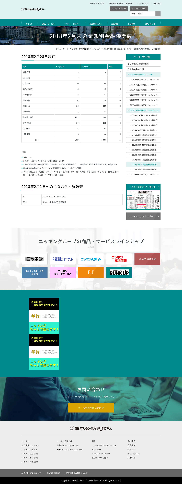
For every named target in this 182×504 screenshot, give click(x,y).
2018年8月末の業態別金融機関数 (144, 135)
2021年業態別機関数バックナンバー (144, 95)
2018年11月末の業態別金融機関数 (144, 120)
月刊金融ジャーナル (30, 464)
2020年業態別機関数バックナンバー (144, 100)
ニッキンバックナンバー (140, 216)
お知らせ (30, 22)
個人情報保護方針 (54, 492)
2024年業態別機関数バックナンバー (144, 79)
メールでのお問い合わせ (91, 427)
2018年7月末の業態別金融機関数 (144, 140)
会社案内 (132, 22)
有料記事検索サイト (136, 69)
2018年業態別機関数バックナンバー (118, 49)
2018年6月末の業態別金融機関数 (144, 145)
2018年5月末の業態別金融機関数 (144, 150)
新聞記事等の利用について (77, 492)
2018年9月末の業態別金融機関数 (144, 130)
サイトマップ (143, 3)
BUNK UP (96, 468)
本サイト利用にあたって (31, 492)
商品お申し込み (97, 22)
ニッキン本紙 (139, 8)
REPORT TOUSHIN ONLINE (69, 468)
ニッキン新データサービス (104, 464)
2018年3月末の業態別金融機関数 (144, 160)
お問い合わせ (150, 22)
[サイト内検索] (142, 13)
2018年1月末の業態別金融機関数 (144, 170)
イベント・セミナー (73, 22)
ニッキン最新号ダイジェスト (142, 186)
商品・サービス (49, 22)
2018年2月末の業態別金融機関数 (144, 165)
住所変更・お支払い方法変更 (120, 3)
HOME (58, 49)
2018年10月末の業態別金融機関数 (144, 125)
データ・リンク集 (97, 3)
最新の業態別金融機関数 (138, 64)
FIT (93, 460)
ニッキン (25, 460)
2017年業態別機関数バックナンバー (144, 175)
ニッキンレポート (29, 468)
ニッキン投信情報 (29, 473)
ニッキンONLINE (119, 8)
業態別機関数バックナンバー (90, 49)
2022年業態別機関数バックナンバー (144, 90)
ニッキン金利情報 (29, 477)
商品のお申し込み (100, 477)
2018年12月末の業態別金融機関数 (144, 115)
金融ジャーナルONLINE (67, 464)
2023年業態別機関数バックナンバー (144, 85)
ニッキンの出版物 (29, 481)
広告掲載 (116, 22)
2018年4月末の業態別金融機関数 (144, 155)
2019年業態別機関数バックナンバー (144, 105)
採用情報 (157, 3)
